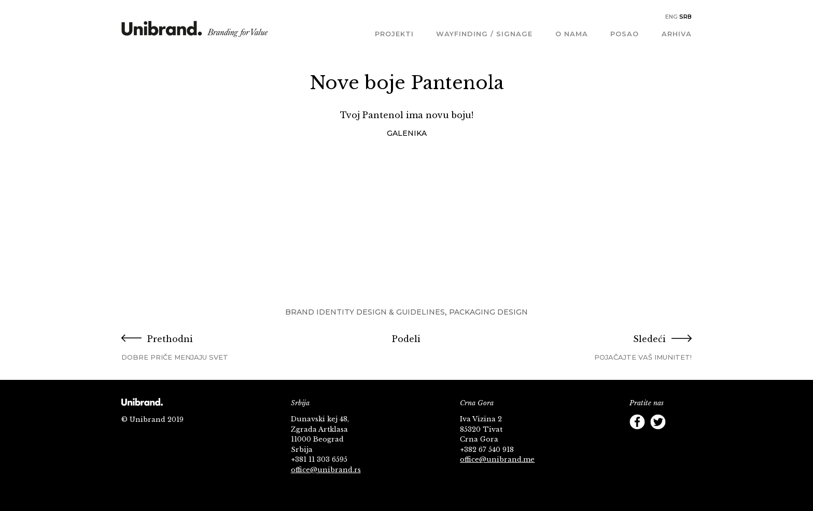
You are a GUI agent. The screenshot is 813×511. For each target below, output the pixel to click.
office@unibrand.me (497, 459)
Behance (658, 442)
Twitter (658, 422)
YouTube (678, 422)
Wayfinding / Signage (484, 34)
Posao (624, 34)
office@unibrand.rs (326, 469)
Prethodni (216, 348)
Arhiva (677, 34)
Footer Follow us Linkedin (678, 442)
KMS (194, 32)
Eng (671, 16)
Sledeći (596, 348)
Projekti (394, 34)
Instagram (637, 442)
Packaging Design (488, 312)
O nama (571, 34)
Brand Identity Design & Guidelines (365, 312)
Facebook (637, 422)
